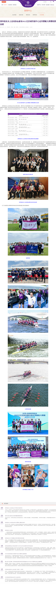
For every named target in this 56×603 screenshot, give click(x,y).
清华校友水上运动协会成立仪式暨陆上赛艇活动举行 (15, 522)
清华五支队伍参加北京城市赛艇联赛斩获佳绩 (13, 515)
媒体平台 (39, 4)
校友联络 (10, 4)
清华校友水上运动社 (9, 530)
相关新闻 (5, 503)
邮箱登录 (3, 1)
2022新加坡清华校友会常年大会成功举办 (13, 577)
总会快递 (14, 14)
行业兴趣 (42, 14)
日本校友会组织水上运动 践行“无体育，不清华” (14, 569)
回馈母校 (14, 4)
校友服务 (48, 4)
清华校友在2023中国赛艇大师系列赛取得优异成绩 (14, 538)
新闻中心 (6, 4)
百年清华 (43, 4)
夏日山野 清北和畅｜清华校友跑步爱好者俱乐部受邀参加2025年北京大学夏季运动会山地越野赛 (23, 561)
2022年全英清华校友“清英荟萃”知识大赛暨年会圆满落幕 (16, 553)
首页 (2, 4)
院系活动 (35, 14)
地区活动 (28, 14)
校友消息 (21, 14)
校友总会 (52, 4)
